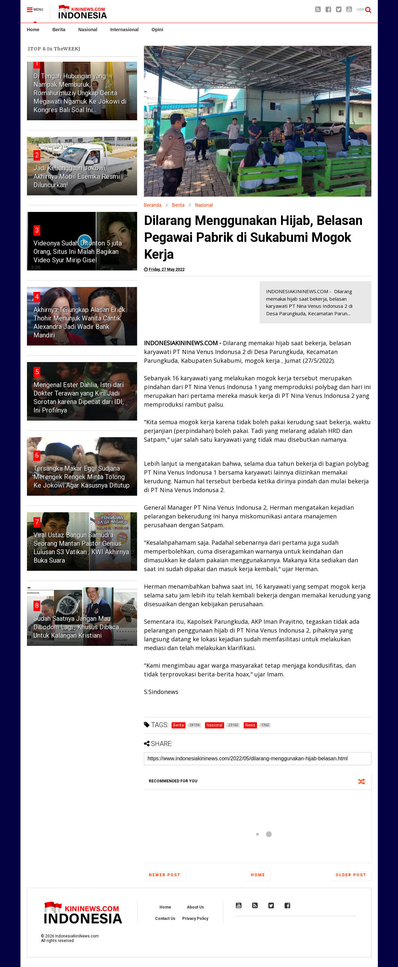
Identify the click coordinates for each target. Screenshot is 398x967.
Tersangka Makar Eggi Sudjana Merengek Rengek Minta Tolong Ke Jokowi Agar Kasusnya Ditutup (81, 476)
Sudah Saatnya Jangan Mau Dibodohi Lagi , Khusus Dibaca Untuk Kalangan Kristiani (76, 627)
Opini (157, 29)
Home (33, 29)
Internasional (124, 29)
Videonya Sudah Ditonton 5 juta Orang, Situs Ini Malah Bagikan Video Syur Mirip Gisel (77, 251)
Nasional (87, 29)
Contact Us (165, 918)
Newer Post (165, 875)
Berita (58, 29)
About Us (195, 907)
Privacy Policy (195, 918)
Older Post (351, 875)
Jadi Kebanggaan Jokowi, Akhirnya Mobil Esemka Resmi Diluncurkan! (76, 176)
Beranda (152, 205)
